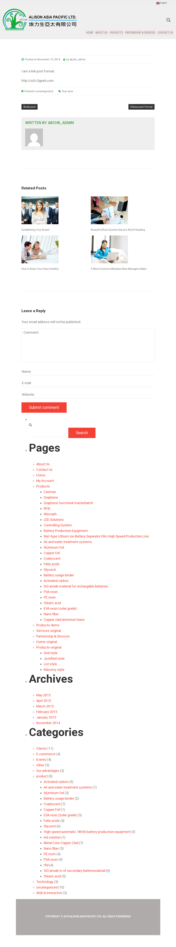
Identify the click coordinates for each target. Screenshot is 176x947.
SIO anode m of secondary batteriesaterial (74, 871)
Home (89, 32)
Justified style (54, 658)
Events (41, 759)
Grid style (51, 653)
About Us (100, 32)
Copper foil (52, 553)
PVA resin (51, 592)
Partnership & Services (140, 32)
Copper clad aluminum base (64, 620)
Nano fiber (51, 614)
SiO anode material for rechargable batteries (76, 586)
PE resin (50, 597)
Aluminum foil (54, 547)
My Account (45, 481)
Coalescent (52, 558)
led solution (52, 837)
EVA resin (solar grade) (60, 608)
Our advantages (47, 771)
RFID (47, 508)
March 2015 (45, 706)
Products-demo (47, 625)
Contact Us (165, 32)
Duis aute (67, 91)
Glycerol (50, 570)
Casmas (50, 492)
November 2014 (48, 723)
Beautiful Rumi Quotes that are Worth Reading (118, 229)
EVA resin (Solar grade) (60, 815)
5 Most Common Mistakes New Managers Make (119, 268)
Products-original (48, 647)
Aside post (29, 106)
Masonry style (54, 670)
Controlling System (58, 525)
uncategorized (44, 91)
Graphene (51, 497)
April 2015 (43, 701)
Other (40, 765)
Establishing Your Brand (35, 229)
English (161, 3)
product (42, 776)
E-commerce (46, 754)
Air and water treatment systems (68, 542)
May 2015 (43, 695)
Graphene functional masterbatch (68, 503)
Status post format (141, 106)
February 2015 (46, 712)
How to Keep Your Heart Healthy (40, 268)
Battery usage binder (59, 575)
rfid (46, 865)
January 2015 (46, 717)
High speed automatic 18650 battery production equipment (87, 832)
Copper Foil (52, 809)
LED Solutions (54, 520)
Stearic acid (52, 603)
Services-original (48, 631)
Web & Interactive (49, 893)
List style (50, 664)
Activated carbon (56, 581)
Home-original (46, 642)
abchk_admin (78, 59)
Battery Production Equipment (66, 531)
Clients (41, 748)
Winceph (50, 514)
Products (115, 32)
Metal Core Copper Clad (61, 843)
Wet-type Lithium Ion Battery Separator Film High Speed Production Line (96, 536)
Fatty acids (52, 564)
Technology (44, 882)
